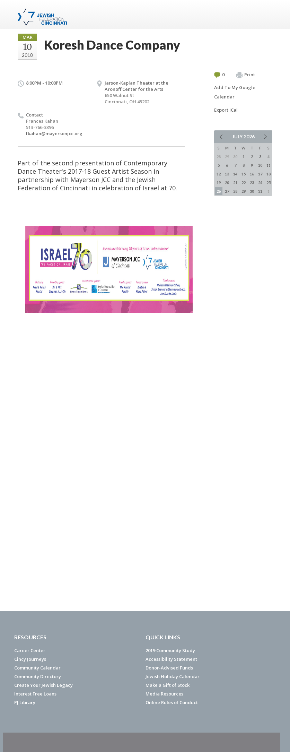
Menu (264, 14)
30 (252, 191)
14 (235, 174)
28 (235, 191)
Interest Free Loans (35, 694)
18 (268, 174)
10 (260, 165)
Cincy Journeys (30, 659)
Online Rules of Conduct (172, 702)
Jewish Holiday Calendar (173, 676)
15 (243, 174)
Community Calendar (37, 668)
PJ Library (24, 702)
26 (219, 191)
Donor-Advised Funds (169, 668)
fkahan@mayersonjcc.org (54, 133)
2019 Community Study (170, 650)
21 (235, 182)
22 (243, 182)
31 (260, 191)
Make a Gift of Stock (168, 685)
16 (252, 174)
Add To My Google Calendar (234, 92)
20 (227, 182)
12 (219, 174)
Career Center (29, 650)
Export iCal (226, 110)
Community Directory (37, 676)
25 (268, 182)
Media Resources (164, 694)
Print (245, 74)
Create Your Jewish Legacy (43, 685)
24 (260, 182)
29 (243, 191)
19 (219, 182)
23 (252, 182)
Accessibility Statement (171, 659)
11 (268, 165)
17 (260, 174)
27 (227, 191)
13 (227, 174)
